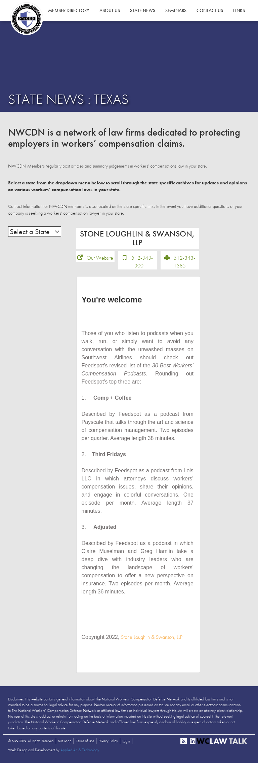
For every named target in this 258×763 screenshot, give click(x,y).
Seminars (175, 10)
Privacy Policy (108, 740)
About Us (109, 10)
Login (126, 741)
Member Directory (68, 10)
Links (239, 10)
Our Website (100, 257)
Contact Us (210, 10)
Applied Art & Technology (79, 750)
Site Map (65, 740)
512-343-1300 (142, 261)
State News (142, 10)
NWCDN (26, 18)
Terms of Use (85, 740)
